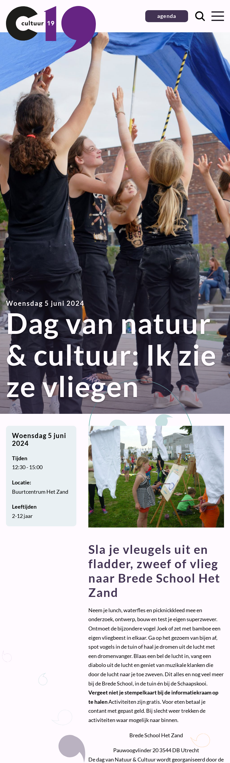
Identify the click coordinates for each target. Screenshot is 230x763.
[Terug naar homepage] (51, 51)
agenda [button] (166, 16)
